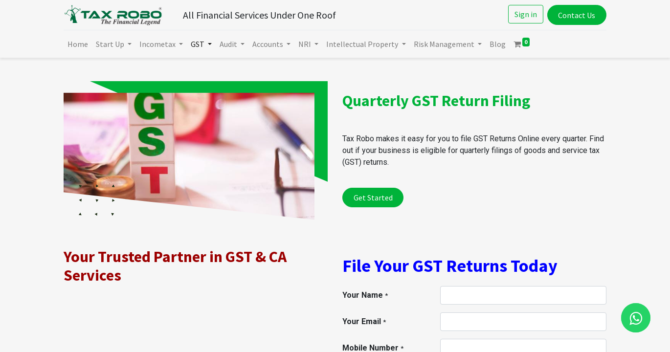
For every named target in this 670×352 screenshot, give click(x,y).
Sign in (525, 14)
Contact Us (576, 15)
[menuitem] (78, 44)
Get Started (373, 197)
